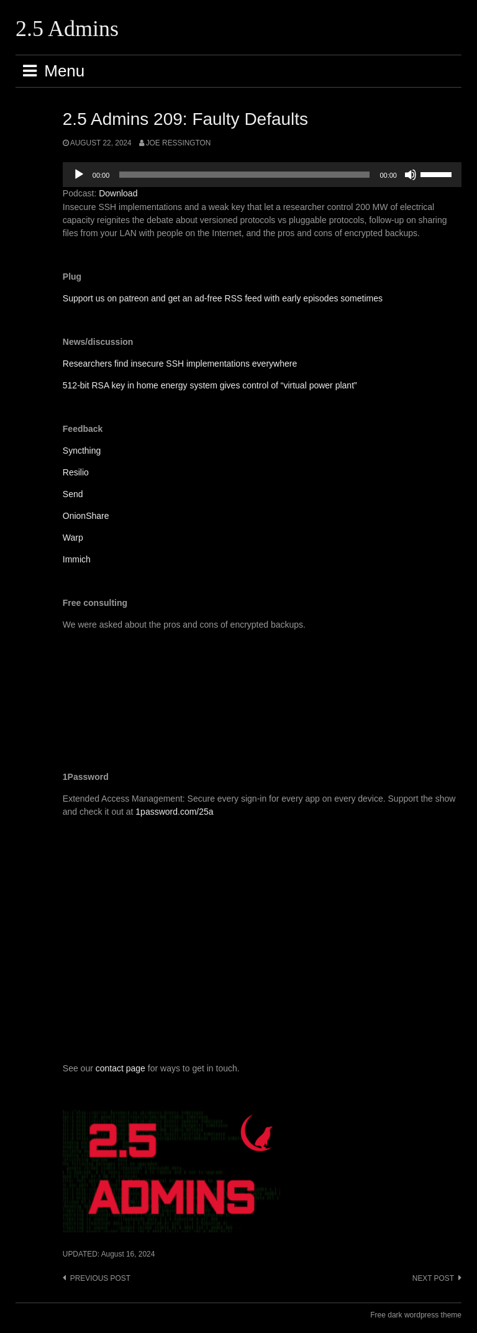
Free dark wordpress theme (415, 1315)
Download (118, 193)
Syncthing (82, 451)
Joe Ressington (178, 143)
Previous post (100, 1278)
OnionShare (86, 516)
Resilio (76, 472)
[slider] (244, 175)
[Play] (79, 174)
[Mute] (410, 174)
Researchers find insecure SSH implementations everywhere (180, 364)
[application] (262, 174)
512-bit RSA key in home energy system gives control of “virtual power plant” (210, 385)
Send (73, 494)
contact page (120, 1068)
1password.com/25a (174, 812)
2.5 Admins (67, 28)
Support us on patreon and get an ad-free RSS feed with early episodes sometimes (223, 298)
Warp (73, 538)
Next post (433, 1278)
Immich (77, 559)
